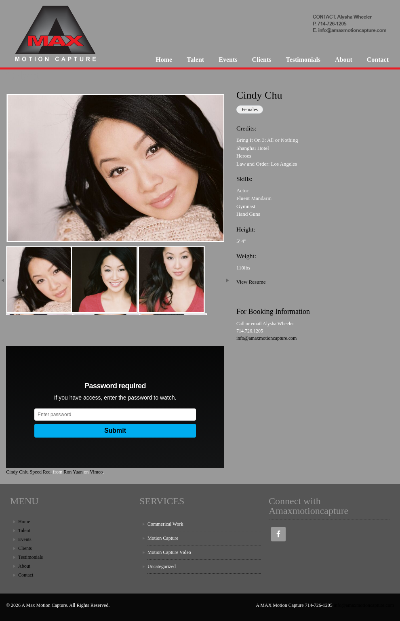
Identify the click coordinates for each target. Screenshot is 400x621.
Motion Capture (162, 538)
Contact (378, 59)
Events (228, 59)
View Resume (251, 282)
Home (164, 59)
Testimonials (303, 59)
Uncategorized (161, 566)
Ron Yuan (72, 472)
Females (250, 109)
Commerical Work (165, 524)
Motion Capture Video (169, 552)
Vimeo (96, 472)
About (343, 59)
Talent (195, 59)
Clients (261, 59)
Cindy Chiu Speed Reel (29, 472)
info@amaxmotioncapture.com (266, 338)
